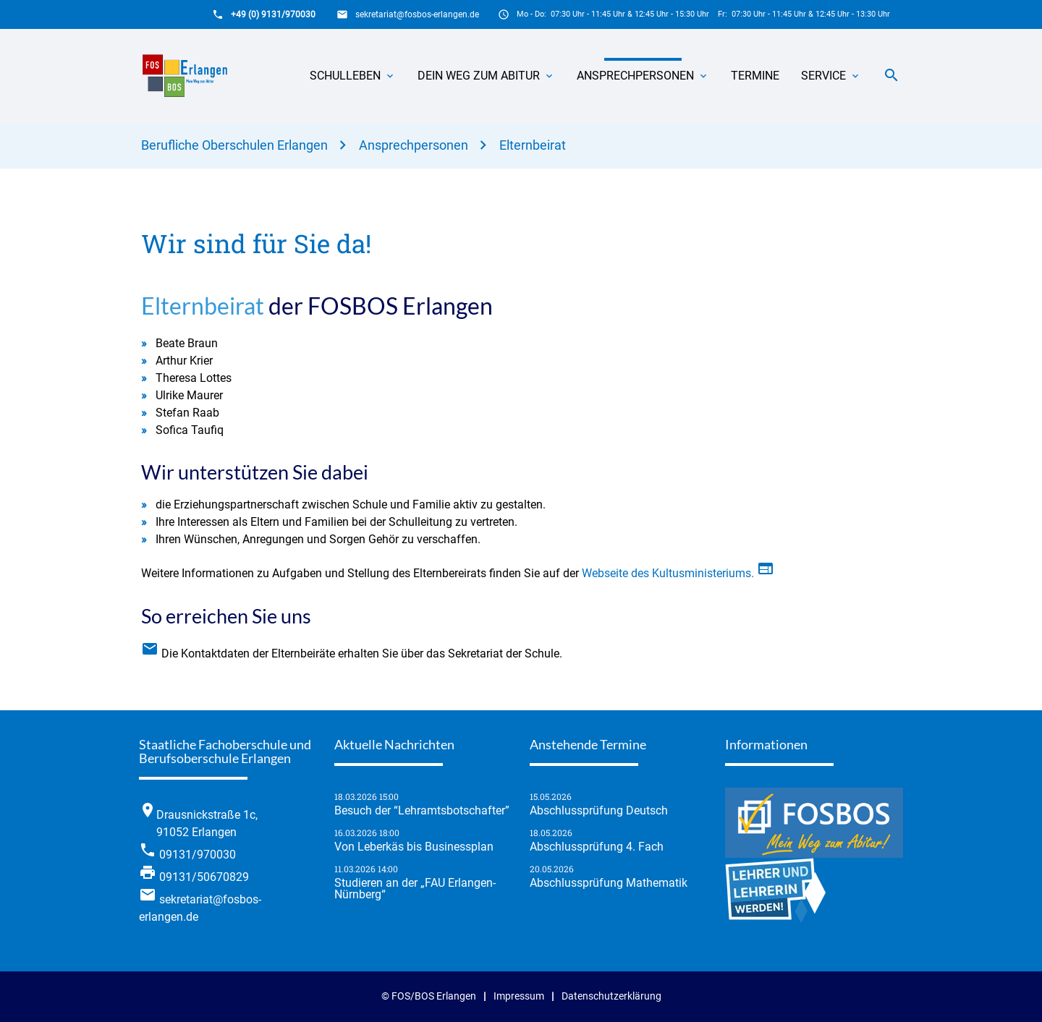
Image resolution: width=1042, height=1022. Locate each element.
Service (823, 75)
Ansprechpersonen (635, 75)
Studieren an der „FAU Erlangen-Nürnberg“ (415, 888)
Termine (755, 75)
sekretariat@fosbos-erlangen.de (417, 14)
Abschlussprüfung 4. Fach (597, 847)
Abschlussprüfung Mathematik (608, 883)
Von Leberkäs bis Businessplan (414, 847)
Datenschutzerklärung (611, 996)
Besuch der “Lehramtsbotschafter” (421, 811)
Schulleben (345, 75)
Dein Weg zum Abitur (479, 75)
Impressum (519, 996)
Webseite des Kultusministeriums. (713, 573)
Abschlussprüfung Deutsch (599, 811)
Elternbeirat (532, 145)
